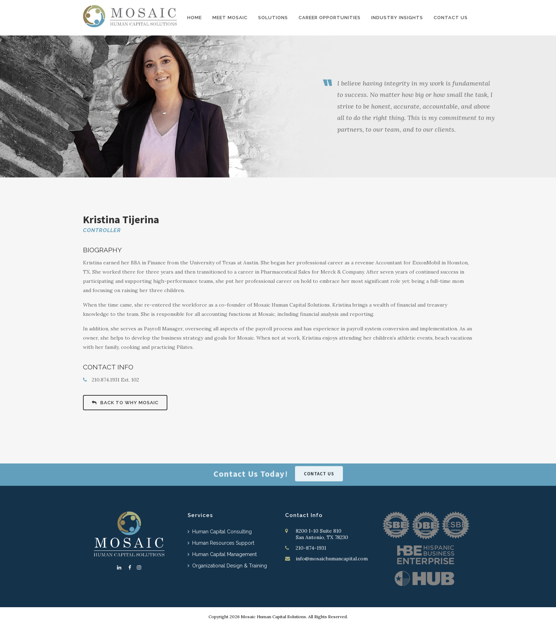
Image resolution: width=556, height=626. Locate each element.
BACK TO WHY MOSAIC (125, 402)
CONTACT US (319, 470)
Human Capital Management (224, 554)
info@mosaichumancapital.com (332, 558)
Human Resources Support (223, 543)
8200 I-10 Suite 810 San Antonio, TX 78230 (322, 534)
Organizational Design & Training (229, 566)
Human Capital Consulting (222, 531)
